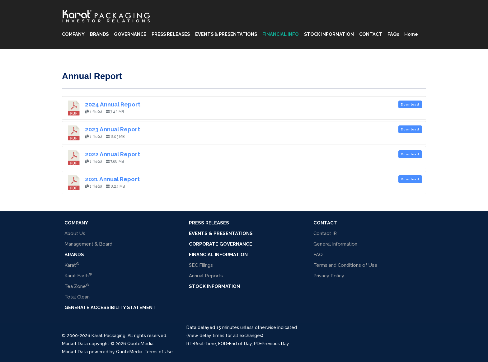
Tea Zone (76, 286)
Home (411, 34)
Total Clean (77, 297)
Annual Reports (206, 276)
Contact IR (325, 233)
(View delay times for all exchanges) (224, 335)
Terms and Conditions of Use (345, 265)
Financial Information (218, 254)
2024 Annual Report (112, 104)
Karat (71, 264)
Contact (325, 223)
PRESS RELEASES (171, 34)
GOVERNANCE (130, 34)
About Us (74, 233)
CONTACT (370, 34)
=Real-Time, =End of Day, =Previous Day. (238, 343)
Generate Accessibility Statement (110, 307)
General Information (335, 244)
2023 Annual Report (112, 129)
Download (410, 104)
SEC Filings (201, 265)
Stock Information (214, 286)
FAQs (393, 34)
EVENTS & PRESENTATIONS (226, 34)
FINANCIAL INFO (280, 34)
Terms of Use (158, 351)
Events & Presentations (221, 233)
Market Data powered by (89, 351)
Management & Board (88, 244)
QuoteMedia (139, 343)
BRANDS (99, 34)
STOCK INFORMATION (329, 34)
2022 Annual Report (112, 154)
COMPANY (73, 34)
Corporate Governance (220, 244)
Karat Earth (78, 275)
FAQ (318, 254)
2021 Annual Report (112, 179)
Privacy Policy (328, 276)
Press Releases (209, 223)
